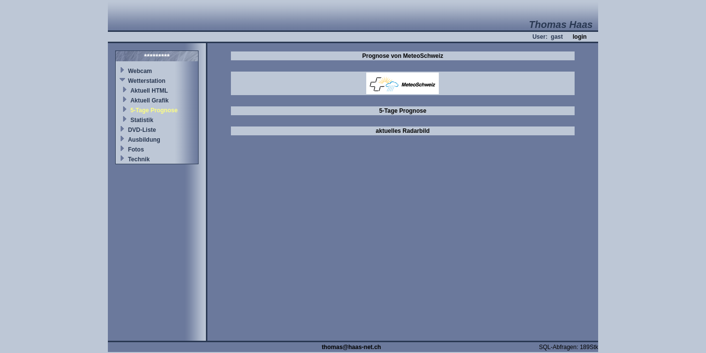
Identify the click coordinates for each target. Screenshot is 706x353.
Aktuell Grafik (149, 100)
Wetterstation (146, 80)
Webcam (140, 71)
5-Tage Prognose (153, 110)
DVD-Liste (142, 129)
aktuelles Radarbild (402, 130)
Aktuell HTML (149, 90)
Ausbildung (144, 139)
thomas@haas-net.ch (351, 347)
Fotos (136, 149)
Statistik (141, 120)
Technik (139, 159)
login (580, 36)
